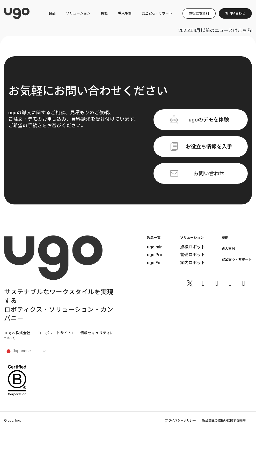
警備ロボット (192, 254)
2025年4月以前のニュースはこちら (215, 30)
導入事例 (124, 13)
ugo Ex (153, 262)
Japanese (18, 351)
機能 (104, 13)
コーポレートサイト (55, 333)
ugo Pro (154, 254)
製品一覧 (153, 238)
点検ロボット (192, 247)
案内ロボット (192, 262)
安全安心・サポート (157, 13)
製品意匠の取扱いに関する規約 (224, 420)
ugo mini (155, 247)
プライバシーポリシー (180, 420)
